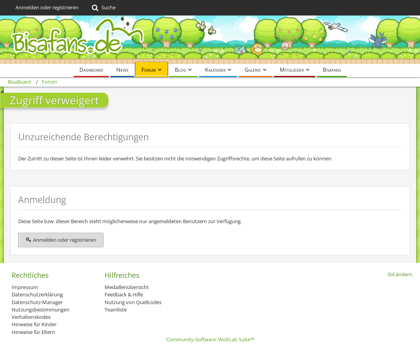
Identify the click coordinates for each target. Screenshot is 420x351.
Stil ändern (399, 274)
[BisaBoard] (210, 39)
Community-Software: (210, 339)
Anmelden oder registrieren (47, 7)
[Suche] (102, 7)
